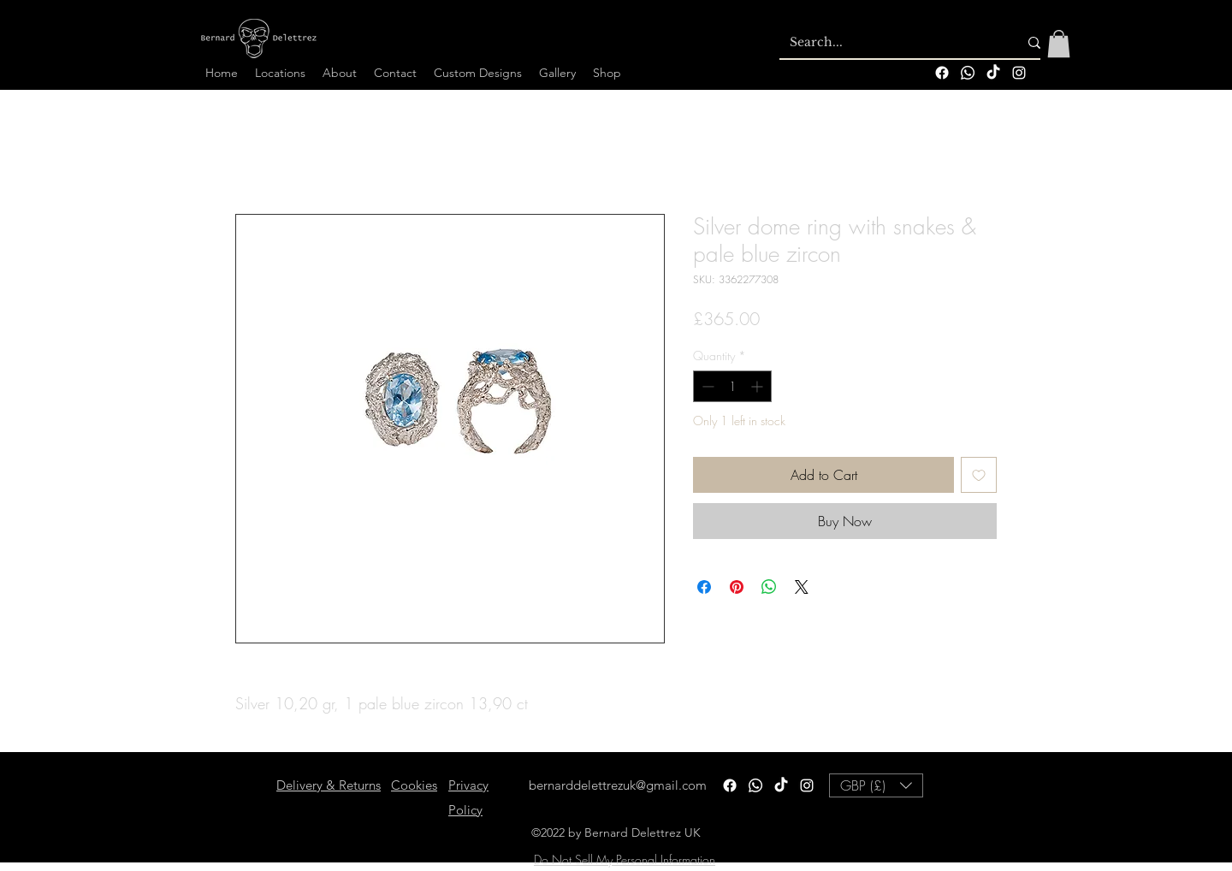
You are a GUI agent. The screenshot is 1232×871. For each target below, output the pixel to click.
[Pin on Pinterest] (736, 587)
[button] (1058, 43)
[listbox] (876, 785)
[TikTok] (993, 72)
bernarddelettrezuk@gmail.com (618, 785)
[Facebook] (942, 72)
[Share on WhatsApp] (769, 587)
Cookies (414, 785)
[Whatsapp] (967, 72)
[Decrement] (706, 386)
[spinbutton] (732, 386)
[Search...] (891, 42)
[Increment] (758, 386)
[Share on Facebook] (704, 587)
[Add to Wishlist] (979, 475)
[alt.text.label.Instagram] (1019, 72)
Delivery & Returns (328, 785)
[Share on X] (801, 587)
